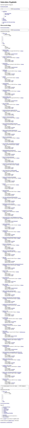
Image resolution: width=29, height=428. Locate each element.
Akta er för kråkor (6, 103)
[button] (5, 33)
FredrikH (13, 73)
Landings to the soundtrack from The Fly (10, 304)
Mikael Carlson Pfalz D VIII (7, 358)
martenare (5, 379)
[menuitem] (8, 13)
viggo (5, 57)
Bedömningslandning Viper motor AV (9, 150)
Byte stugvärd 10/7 (6, 277)
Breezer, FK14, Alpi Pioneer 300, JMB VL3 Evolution (12, 372)
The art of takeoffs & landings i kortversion (10, 123)
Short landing (5, 331)
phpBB (5, 418)
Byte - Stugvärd (5, 284)
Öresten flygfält (5, 270)
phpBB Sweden (11, 420)
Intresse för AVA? (6, 378)
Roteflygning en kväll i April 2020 (8, 203)
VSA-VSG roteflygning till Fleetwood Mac (10, 197)
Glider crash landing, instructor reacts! (9, 290)
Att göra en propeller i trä (7, 56)
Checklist (4, 76)
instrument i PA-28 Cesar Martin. (8, 116)
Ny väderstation (5, 317)
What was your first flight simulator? (9, 250)
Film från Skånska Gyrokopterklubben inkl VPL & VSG (12, 352)
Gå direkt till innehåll (4, 6)
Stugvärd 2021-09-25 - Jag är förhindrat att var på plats (12, 217)
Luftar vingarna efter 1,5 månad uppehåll (10, 170)
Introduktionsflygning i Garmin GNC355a (10, 110)
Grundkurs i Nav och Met (7, 365)
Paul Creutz (6, 278)
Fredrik (13, 314)
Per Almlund (6, 318)
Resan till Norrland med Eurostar (8, 157)
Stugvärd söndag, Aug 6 (7, 96)
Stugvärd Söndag (5, 49)
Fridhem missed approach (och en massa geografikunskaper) (13, 338)
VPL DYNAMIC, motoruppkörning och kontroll (11, 143)
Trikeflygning (20, 353)
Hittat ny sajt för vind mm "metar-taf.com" (10, 130)
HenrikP (5, 191)
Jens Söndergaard (7, 218)
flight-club (4, 257)
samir (5, 111)
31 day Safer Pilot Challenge (7, 324)
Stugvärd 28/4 (5, 63)
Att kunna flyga (5, 230)
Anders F (5, 325)
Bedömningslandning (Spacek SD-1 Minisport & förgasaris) (13, 264)
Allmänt (21, 50)
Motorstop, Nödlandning (7, 244)
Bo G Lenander (6, 332)
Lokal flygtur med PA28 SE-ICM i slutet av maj (11, 163)
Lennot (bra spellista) (6, 90)
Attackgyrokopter (6, 83)
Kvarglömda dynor (6, 345)
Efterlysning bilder (6, 190)
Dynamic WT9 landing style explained (9, 177)
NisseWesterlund (6, 50)
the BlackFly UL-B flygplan (7, 210)
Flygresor (4, 183)
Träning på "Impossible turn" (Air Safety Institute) (11, 297)
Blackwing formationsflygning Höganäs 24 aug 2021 (12, 237)
